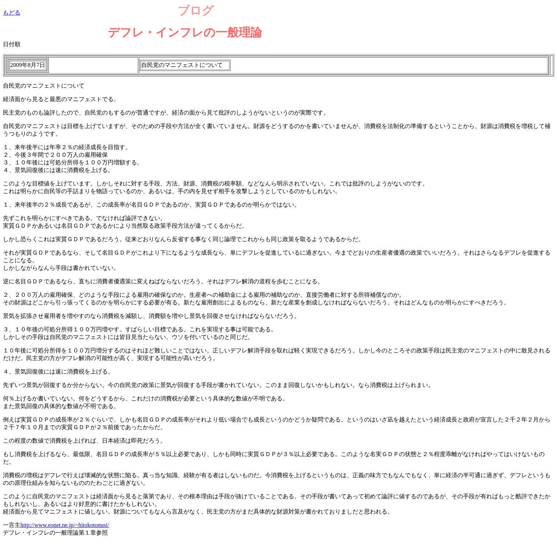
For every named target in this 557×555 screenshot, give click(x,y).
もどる (11, 12)
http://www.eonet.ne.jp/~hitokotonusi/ (64, 525)
